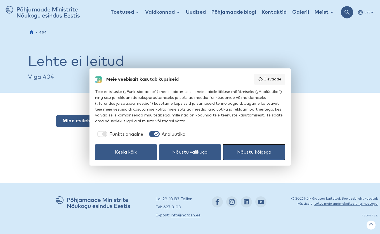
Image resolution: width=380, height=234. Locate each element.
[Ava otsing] (347, 12)
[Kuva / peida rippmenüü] (137, 12)
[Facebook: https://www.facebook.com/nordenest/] (217, 201)
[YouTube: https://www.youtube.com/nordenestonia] (260, 201)
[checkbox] (119, 134)
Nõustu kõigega (254, 152)
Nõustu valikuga (189, 152)
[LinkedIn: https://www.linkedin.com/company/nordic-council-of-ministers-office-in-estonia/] (246, 201)
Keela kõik (126, 152)
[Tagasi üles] (371, 225)
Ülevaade (269, 79)
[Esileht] (31, 32)
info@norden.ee (185, 215)
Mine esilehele (80, 120)
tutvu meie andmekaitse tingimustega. (346, 204)
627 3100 (172, 207)
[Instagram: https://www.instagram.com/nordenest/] (231, 201)
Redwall (370, 215)
